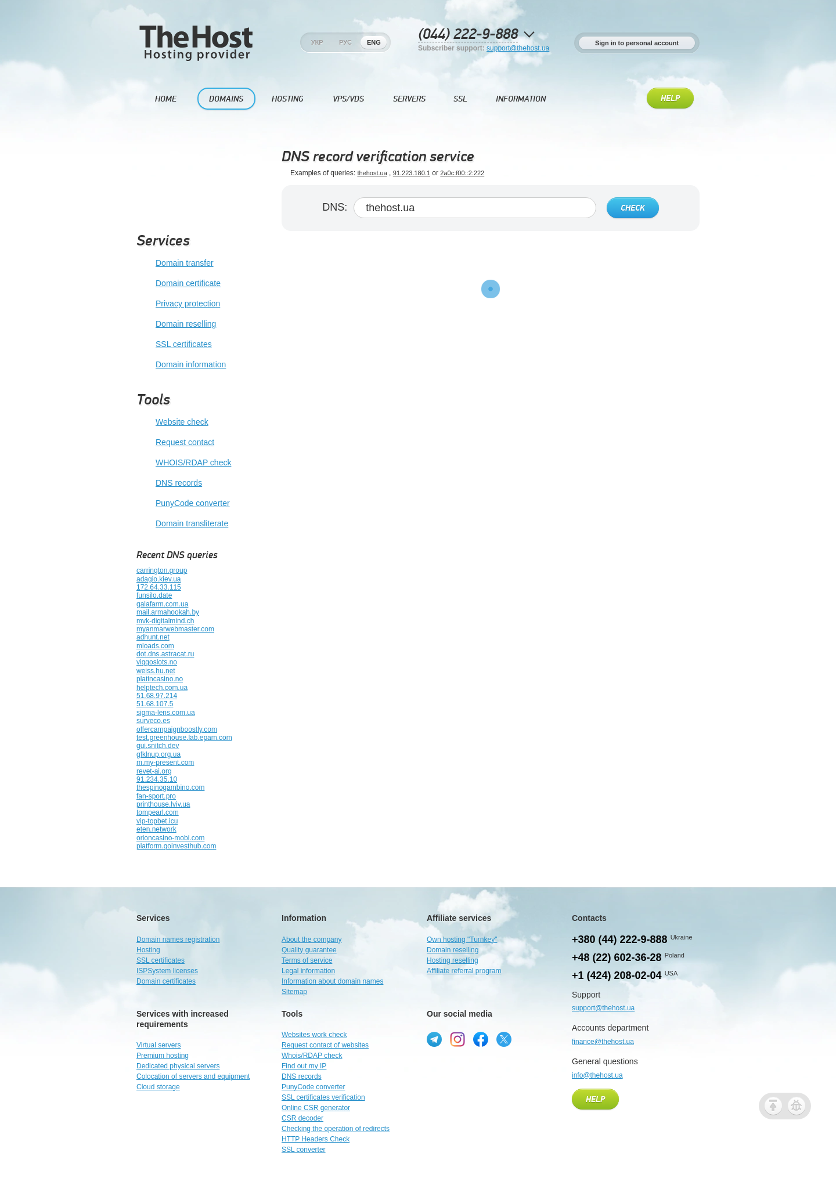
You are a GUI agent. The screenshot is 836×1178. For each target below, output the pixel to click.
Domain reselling (176, 324)
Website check (172, 422)
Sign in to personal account (637, 42)
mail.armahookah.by (167, 612)
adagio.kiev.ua (158, 579)
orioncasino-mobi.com (170, 838)
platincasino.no (159, 679)
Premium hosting (162, 1055)
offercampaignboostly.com (176, 729)
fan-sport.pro (156, 796)
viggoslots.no (156, 662)
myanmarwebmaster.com (175, 629)
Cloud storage (158, 1087)
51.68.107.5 (154, 704)
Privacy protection (178, 304)
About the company (311, 939)
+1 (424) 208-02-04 (617, 975)
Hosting (287, 99)
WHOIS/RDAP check (183, 463)
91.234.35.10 (156, 779)
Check (633, 208)
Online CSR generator (316, 1108)
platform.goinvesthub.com (176, 846)
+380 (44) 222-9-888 (620, 939)
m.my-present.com (165, 762)
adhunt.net (153, 637)
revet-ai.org (154, 771)
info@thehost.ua (597, 1075)
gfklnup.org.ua (158, 754)
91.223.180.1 (411, 172)
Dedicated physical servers (177, 1066)
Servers (409, 99)
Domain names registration (177, 939)
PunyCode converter (183, 504)
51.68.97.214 (156, 696)
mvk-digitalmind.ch (165, 621)
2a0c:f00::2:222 (462, 172)
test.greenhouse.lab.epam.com (184, 737)
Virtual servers (158, 1045)
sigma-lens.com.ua (165, 713)
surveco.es (153, 721)
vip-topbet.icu (157, 821)
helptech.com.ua (162, 688)
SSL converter (304, 1150)
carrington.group (161, 570)
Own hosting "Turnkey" (462, 939)
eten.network (156, 829)
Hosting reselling (452, 960)
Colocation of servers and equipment (193, 1076)
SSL (460, 99)
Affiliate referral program (464, 971)
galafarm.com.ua (162, 604)
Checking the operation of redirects (336, 1129)
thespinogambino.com (170, 787)
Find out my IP (304, 1066)
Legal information (308, 971)
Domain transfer (175, 263)
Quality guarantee (309, 950)
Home (165, 99)
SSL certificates (174, 345)
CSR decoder (302, 1118)
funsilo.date (154, 595)
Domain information (181, 365)
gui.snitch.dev (157, 746)
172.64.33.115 (158, 587)
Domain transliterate (182, 524)
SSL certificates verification (323, 1097)
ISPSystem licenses (167, 971)
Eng (374, 42)
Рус (345, 42)
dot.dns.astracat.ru (165, 654)
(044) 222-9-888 (468, 34)
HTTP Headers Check (315, 1139)
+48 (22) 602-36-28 (617, 957)
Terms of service (307, 960)
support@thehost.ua (518, 48)
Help (670, 98)
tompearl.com (157, 812)
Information (521, 99)
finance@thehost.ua (603, 1042)
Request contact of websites (325, 1045)
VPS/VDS (348, 99)
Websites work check (314, 1035)
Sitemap (294, 992)
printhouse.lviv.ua (163, 804)
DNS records (169, 483)
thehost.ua (372, 172)
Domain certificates (166, 981)
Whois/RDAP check (312, 1055)
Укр (317, 42)
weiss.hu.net (155, 671)
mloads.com (155, 646)
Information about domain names (332, 981)
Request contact (175, 443)
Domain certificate (178, 284)
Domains (226, 99)
